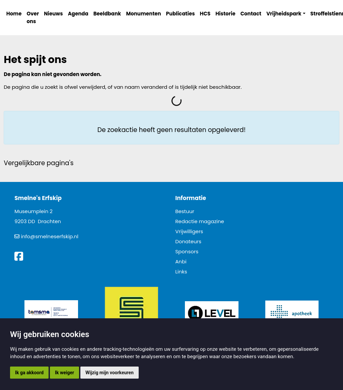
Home (14, 13)
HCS (205, 13)
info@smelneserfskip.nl (49, 236)
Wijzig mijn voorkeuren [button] (109, 372)
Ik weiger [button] (64, 372)
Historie (225, 13)
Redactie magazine (199, 221)
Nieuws (53, 13)
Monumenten (143, 13)
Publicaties (180, 13)
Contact (251, 13)
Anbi (181, 261)
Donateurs (188, 241)
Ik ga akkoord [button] (29, 372)
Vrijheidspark (283, 13)
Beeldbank (107, 13)
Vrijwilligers (189, 231)
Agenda (78, 13)
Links (181, 271)
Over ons (32, 17)
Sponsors (186, 251)
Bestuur (184, 211)
